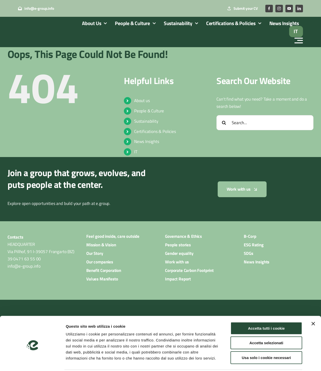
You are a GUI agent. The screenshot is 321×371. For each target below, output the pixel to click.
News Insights (146, 141)
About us (142, 100)
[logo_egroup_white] (42, 26)
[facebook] (269, 8)
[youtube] (289, 8)
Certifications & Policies (155, 131)
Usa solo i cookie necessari (266, 339)
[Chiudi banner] (313, 305)
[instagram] (279, 8)
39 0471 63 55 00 (24, 259)
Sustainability (146, 121)
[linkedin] (299, 8)
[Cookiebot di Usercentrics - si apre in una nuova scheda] (32, 361)
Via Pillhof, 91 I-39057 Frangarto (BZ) (41, 251)
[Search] (223, 122)
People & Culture (149, 111)
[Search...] (264, 122)
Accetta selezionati (266, 324)
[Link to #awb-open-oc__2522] (298, 40)
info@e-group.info (24, 266)
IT (135, 152)
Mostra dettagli (263, 361)
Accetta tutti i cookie (266, 310)
